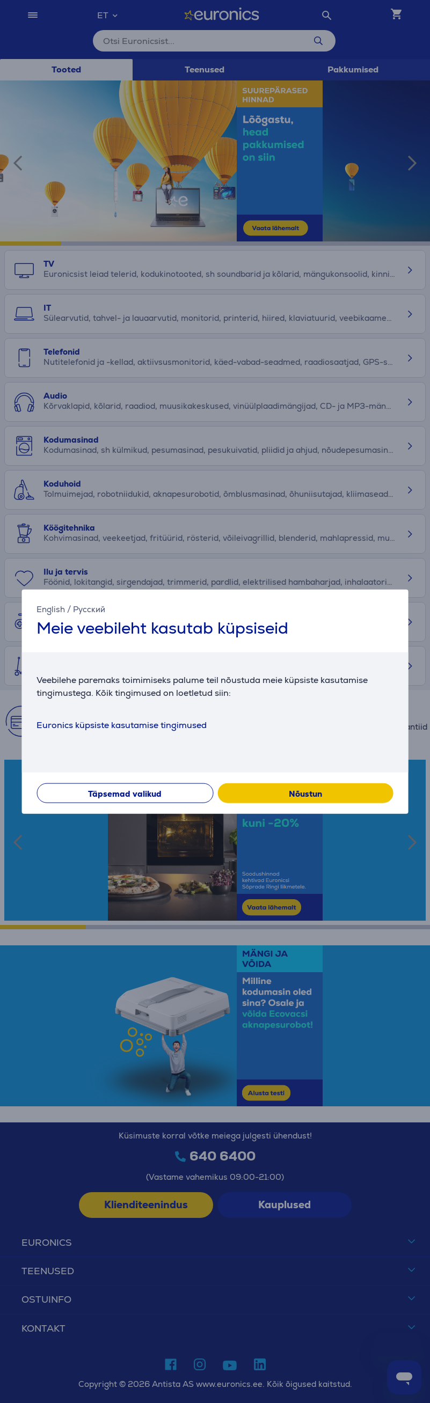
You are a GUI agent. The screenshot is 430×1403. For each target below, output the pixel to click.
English (51, 609)
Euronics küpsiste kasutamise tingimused (122, 725)
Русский (89, 609)
